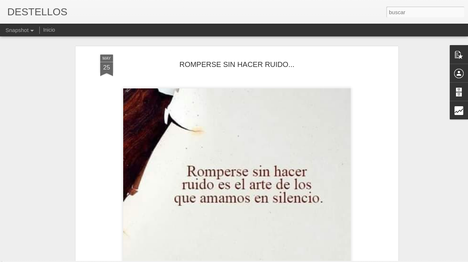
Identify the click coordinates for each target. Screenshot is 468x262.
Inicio (49, 30)
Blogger (262, 258)
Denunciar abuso (287, 258)
